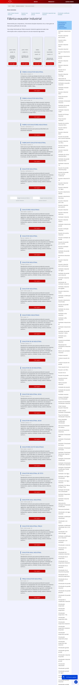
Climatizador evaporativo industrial (64, 622)
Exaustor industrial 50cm (63, 45)
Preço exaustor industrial (62, 119)
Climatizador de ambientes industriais (64, 553)
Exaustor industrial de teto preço (64, 197)
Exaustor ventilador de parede (64, 238)
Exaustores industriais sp (64, 256)
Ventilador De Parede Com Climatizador (63, 490)
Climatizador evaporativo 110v (62, 614)
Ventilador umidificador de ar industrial (64, 537)
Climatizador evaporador (61, 605)
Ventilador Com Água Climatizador (63, 477)
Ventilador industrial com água (63, 269)
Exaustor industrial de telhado (64, 192)
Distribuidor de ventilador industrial (63, 283)
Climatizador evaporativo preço (63, 638)
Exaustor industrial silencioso (63, 213)
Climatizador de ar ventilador (63, 580)
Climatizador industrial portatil (64, 660)
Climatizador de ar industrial (63, 566)
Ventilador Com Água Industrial (63, 481)
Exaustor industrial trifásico (63, 220)
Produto (51, 2)
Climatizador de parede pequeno (64, 591)
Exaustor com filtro (63, 370)
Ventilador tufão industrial (62, 318)
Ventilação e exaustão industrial (64, 84)
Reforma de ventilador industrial (64, 351)
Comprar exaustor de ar (63, 359)
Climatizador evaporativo (61, 609)
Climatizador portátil (63, 668)
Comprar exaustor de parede (63, 363)
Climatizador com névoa (62, 521)
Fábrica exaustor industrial (62, 383)
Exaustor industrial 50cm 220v (63, 183)
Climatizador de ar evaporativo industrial (64, 562)
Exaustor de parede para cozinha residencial (63, 174)
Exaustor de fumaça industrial (63, 115)
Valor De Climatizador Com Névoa (64, 426)
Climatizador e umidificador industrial (64, 600)
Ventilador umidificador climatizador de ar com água (64, 527)
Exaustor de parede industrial (63, 305)
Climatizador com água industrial (64, 513)
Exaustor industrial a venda (63, 292)
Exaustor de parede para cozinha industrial (64, 137)
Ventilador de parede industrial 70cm (63, 159)
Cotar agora (12, 63)
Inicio (36, 2)
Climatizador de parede (64, 583)
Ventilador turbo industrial (62, 314)
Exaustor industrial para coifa (63, 201)
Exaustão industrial (63, 49)
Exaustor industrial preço (63, 61)
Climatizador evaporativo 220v (62, 618)
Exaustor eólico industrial (62, 41)
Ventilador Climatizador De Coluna (64, 444)
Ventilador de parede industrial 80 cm (63, 106)
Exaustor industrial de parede (64, 57)
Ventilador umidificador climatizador (64, 517)
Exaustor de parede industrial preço (63, 168)
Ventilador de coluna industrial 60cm (63, 155)
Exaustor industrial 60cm (63, 133)
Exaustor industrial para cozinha (63, 36)
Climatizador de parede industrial (64, 587)
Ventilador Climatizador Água (64, 435)
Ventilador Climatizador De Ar (64, 439)
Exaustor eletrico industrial (62, 128)
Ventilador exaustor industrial (63, 88)
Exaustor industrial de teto (64, 52)
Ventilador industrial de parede (64, 225)
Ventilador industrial (63, 217)
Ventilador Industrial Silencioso (63, 499)
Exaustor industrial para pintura (63, 146)
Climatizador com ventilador (62, 541)
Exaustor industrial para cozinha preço (63, 265)
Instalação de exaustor (64, 387)
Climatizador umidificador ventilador (63, 13)
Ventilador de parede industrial (63, 251)
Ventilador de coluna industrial (63, 310)
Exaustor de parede (63, 375)
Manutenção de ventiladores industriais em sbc (64, 346)
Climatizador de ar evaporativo (63, 557)
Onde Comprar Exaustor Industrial (13, 13)
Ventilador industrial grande (63, 278)
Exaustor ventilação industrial (63, 229)
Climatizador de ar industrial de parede (63, 571)
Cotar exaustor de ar (63, 367)
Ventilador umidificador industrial (64, 296)
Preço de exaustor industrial (63, 97)
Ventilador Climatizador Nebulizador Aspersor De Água (64, 454)
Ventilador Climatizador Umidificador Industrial (64, 463)
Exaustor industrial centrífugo (63, 75)
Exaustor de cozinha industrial (63, 234)
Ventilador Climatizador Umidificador (64, 459)
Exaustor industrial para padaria (63, 206)
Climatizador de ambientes (62, 548)
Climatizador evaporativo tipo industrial (49, 13)
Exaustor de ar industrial (24, 13)
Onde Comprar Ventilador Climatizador (64, 411)
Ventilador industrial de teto (64, 32)
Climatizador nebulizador (61, 664)
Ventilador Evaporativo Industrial (64, 495)
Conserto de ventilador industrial (64, 341)
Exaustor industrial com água (63, 188)
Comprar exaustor (63, 355)
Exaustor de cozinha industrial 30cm (63, 124)
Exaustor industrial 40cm (63, 92)
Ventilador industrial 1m (63, 164)
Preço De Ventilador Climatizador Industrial (64, 415)
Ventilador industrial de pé (64, 323)
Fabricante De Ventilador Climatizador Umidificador (64, 504)
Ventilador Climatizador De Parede (64, 448)
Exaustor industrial (63, 210)
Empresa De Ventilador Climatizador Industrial (64, 402)
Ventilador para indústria (62, 336)
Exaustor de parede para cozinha (63, 243)
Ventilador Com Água (63, 473)
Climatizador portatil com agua (63, 672)
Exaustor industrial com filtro (63, 142)
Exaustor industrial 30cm (63, 66)
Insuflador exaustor (63, 394)
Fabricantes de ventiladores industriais (64, 79)
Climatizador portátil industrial (63, 680)
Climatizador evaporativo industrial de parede (64, 628)
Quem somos (70, 2)
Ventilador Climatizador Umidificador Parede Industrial (64, 469)
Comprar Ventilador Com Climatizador (63, 398)
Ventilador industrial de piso (64, 327)
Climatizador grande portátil (63, 651)
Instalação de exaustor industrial (64, 390)
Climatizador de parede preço (64, 596)
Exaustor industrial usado (63, 260)
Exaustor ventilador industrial (63, 247)
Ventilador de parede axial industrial (63, 274)
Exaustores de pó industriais (62, 379)
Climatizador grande (63, 647)
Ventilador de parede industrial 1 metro (63, 332)
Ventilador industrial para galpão (63, 287)
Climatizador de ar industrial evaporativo (64, 575)
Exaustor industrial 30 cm (64, 179)
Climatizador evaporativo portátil (63, 633)
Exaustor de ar (62, 372)
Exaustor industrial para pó (35, 13)
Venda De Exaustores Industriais (63, 431)
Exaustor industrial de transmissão (64, 301)
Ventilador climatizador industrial (64, 101)
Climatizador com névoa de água (62, 532)
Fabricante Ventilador (63, 509)
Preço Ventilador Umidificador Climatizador (62, 421)
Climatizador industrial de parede (64, 655)
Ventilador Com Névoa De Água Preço (64, 486)
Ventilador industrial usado (63, 110)
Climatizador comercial (64, 545)
